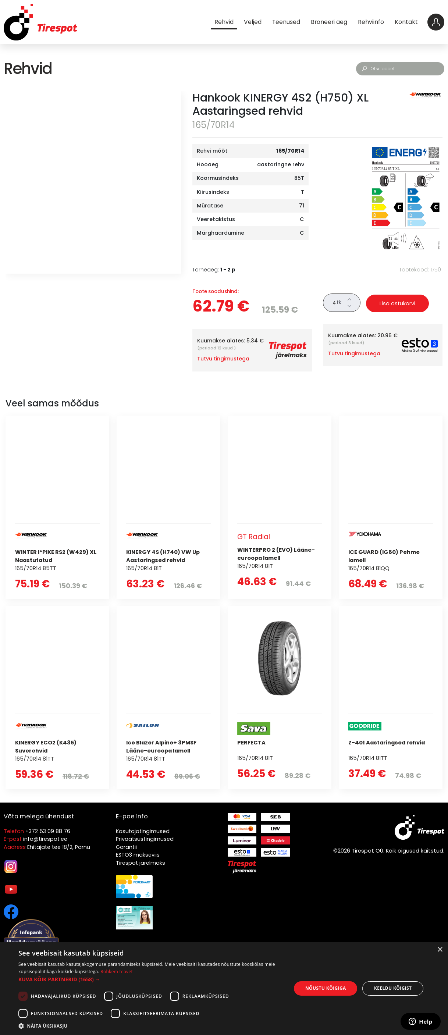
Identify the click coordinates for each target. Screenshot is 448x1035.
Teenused (286, 22)
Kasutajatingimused (143, 831)
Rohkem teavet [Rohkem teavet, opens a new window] (116, 971)
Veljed (253, 22)
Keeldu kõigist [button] (393, 988)
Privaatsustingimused (145, 839)
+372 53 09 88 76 (47, 831)
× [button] (439, 950)
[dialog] (224, 988)
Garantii (126, 847)
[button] (150, 979)
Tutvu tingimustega (223, 358)
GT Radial (254, 537)
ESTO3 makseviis (138, 854)
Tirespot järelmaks (140, 863)
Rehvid (223, 22)
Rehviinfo (371, 22)
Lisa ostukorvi (397, 303)
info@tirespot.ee (45, 839)
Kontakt (405, 22)
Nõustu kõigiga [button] (325, 988)
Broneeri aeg (328, 22)
